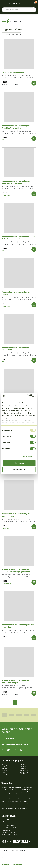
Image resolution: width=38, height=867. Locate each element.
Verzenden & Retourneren (19, 850)
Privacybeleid (21, 854)
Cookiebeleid (31, 854)
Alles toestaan (19, 463)
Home (5, 21)
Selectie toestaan (19, 469)
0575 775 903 (10, 738)
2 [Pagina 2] (18, 703)
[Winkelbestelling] (11, 34)
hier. (25, 808)
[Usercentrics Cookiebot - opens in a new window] (27, 395)
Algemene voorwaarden (8, 854)
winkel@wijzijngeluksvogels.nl (17, 745)
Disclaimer (5, 858)
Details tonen (27, 456)
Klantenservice (6, 850)
